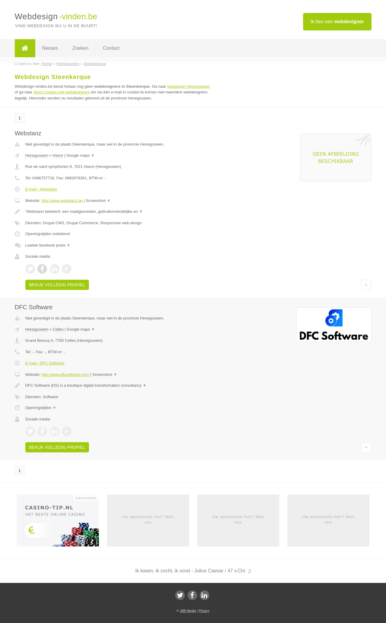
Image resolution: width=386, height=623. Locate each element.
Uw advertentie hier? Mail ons (148, 519)
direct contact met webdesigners (61, 92)
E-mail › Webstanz (41, 189)
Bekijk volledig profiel (57, 284)
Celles (58, 329)
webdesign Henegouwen (188, 86)
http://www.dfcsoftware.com (65, 374)
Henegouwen (37, 155)
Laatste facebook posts (48, 245)
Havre (58, 155)
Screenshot (98, 200)
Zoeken (80, 48)
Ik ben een (337, 21)
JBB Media (188, 610)
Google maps (80, 155)
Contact (111, 48)
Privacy (204, 610)
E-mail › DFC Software (45, 363)
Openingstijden (40, 407)
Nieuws (50, 48)
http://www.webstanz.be (62, 200)
